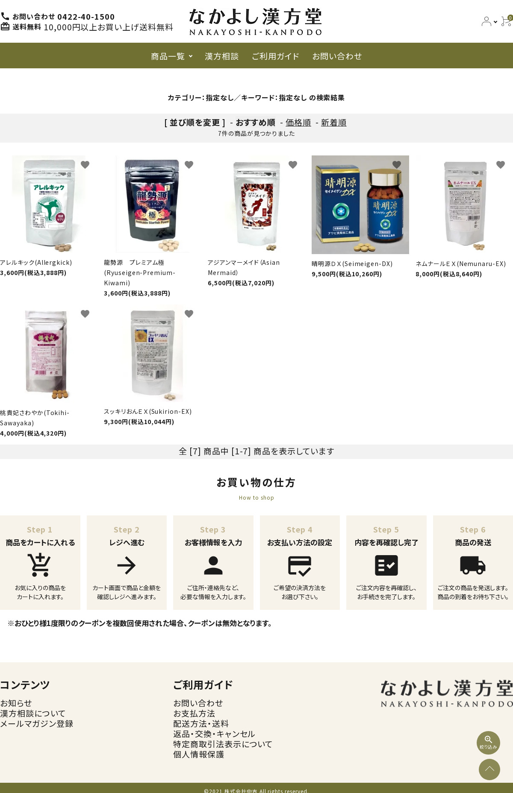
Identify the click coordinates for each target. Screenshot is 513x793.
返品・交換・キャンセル (214, 733)
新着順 (334, 122)
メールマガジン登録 (37, 723)
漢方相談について (33, 713)
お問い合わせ (337, 55)
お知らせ (16, 702)
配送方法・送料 (201, 723)
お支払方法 (194, 713)
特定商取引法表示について (223, 743)
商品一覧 (168, 55)
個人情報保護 (198, 754)
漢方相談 (222, 55)
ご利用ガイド (275, 55)
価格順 (298, 122)
